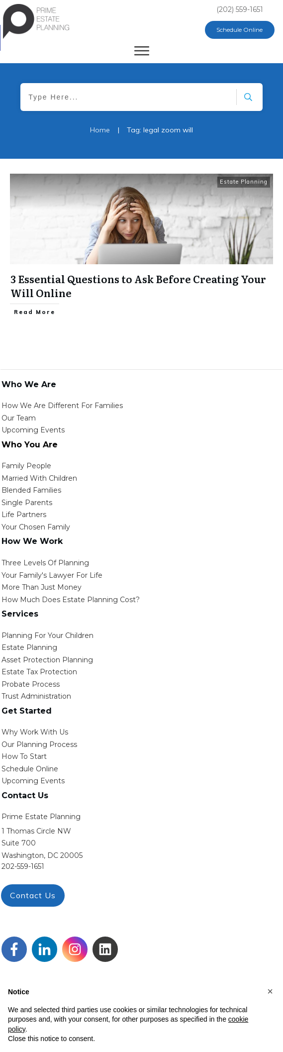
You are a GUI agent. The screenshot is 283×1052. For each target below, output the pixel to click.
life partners (23, 514)
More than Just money (41, 587)
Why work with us (34, 732)
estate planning (29, 647)
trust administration (36, 696)
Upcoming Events (33, 429)
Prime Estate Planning (41, 816)
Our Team (18, 418)
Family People (26, 465)
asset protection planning (47, 659)
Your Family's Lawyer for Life (51, 575)
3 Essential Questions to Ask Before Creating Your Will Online (138, 285)
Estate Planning (244, 181)
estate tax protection (39, 671)
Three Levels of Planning (45, 562)
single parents (26, 502)
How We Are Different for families (62, 405)
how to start (24, 756)
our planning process (39, 744)
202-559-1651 (22, 866)
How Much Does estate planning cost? (70, 599)
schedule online (29, 768)
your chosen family (35, 527)
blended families (31, 490)
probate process (30, 684)
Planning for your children (47, 635)
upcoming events (33, 780)
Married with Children (39, 478)
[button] (270, 991)
